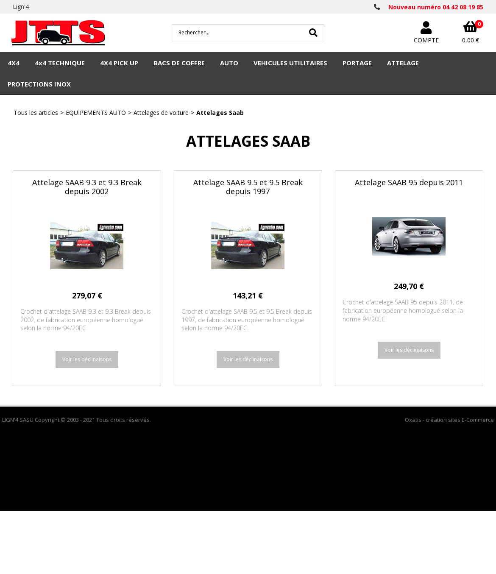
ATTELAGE (403, 63)
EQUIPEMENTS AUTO (96, 113)
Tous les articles (36, 113)
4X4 (14, 63)
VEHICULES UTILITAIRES (290, 63)
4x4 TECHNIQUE (60, 63)
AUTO (229, 63)
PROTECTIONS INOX (39, 84)
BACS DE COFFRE (179, 63)
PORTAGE (357, 63)
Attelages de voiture (161, 113)
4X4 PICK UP (119, 63)
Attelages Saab (220, 113)
